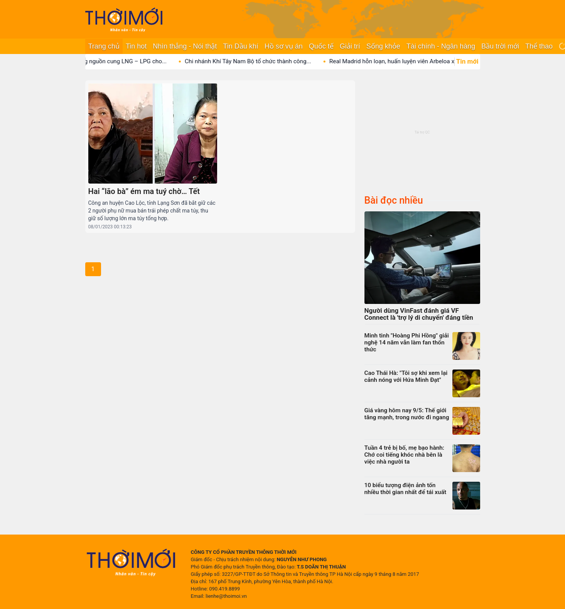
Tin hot (136, 46)
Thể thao (539, 46)
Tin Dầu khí (240, 46)
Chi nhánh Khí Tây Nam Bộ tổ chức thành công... (257, 61)
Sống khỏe (383, 46)
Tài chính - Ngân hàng (440, 46)
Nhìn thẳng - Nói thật (185, 46)
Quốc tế (321, 46)
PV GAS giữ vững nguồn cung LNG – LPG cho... (114, 61)
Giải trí (350, 46)
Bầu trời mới (500, 46)
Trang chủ (104, 46)
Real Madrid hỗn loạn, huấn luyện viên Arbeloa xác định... (413, 61)
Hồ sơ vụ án (284, 46)
